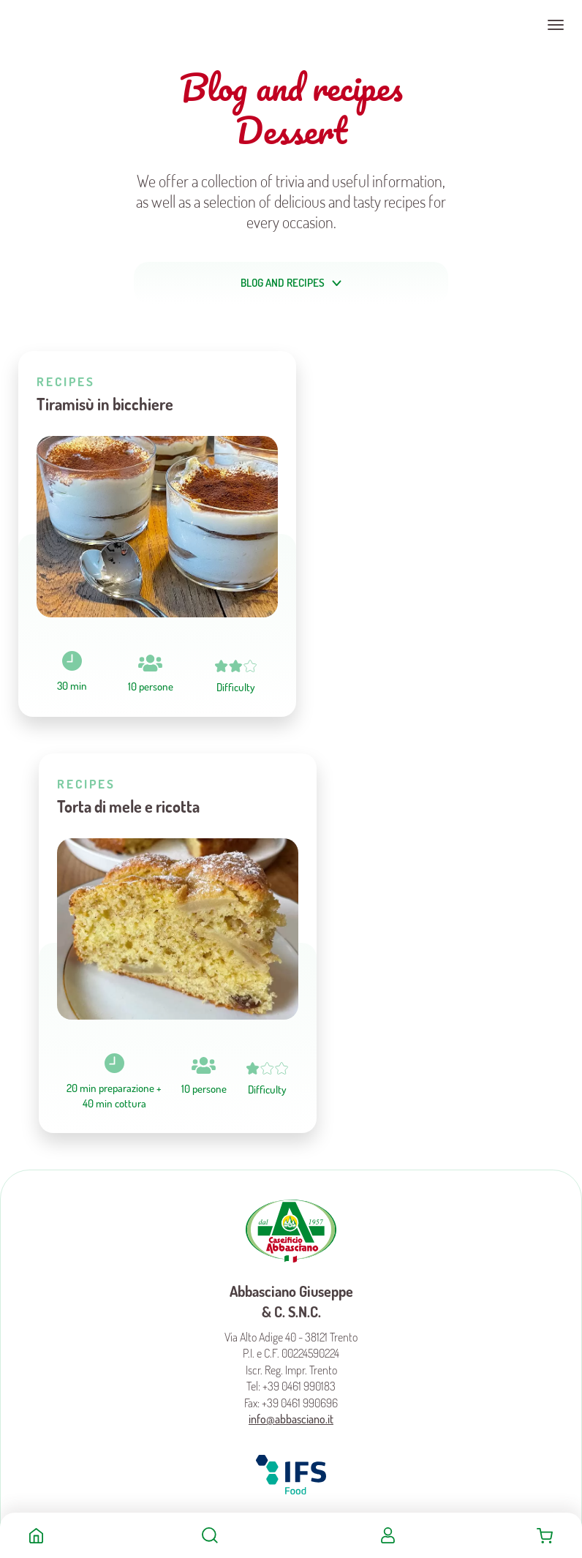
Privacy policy (311, 1167)
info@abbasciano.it (291, 1004)
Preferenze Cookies (268, 1184)
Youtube (323, 1112)
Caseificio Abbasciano (69, 25)
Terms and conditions (248, 1167)
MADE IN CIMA (303, 1228)
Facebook (259, 1112)
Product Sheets (252, 1150)
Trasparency (326, 1184)
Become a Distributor (317, 1150)
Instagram (291, 1112)
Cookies (352, 1167)
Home (36, 1535)
